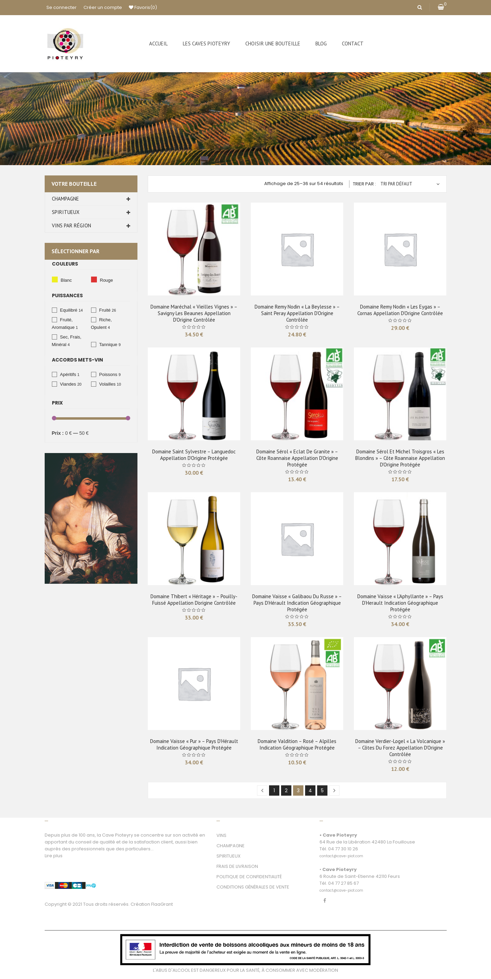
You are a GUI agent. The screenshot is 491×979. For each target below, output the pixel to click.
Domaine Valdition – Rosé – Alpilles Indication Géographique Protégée (297, 744)
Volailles (107, 384)
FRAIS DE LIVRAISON (237, 866)
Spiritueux (65, 212)
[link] (341, 852)
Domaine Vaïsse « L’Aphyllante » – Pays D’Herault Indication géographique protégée (400, 603)
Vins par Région (71, 225)
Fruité (105, 310)
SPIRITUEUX (228, 856)
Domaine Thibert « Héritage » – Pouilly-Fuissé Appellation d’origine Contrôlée (193, 599)
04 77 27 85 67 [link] (343, 883)
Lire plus (54, 855)
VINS (221, 835)
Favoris (143, 7)
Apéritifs (68, 374)
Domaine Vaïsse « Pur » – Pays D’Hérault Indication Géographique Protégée (194, 744)
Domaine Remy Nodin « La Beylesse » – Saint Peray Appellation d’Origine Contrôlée (297, 313)
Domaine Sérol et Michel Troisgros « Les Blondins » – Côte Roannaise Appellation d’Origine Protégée (400, 458)
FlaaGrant (162, 904)
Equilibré (69, 310)
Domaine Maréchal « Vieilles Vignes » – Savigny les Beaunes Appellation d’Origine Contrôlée (193, 313)
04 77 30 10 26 (343, 849)
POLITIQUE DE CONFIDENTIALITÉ (249, 876)
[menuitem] (158, 43)
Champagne (65, 198)
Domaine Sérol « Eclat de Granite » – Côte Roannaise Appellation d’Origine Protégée (297, 458)
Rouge (94, 279)
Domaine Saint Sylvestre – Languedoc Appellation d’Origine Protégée (194, 454)
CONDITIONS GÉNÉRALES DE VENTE (252, 887)
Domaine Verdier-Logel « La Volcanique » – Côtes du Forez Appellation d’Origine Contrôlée (400, 747)
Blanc (55, 279)
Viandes (68, 384)
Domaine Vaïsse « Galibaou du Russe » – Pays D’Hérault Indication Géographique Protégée (297, 603)
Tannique (108, 344)
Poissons (108, 374)
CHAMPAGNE (230, 845)
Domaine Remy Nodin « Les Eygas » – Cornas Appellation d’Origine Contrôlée (400, 309)
